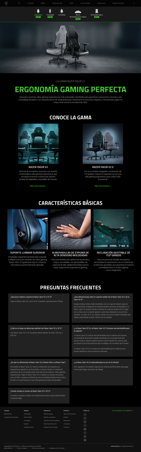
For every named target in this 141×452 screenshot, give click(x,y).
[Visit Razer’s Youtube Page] (85, 429)
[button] (135, 3)
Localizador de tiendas (11, 417)
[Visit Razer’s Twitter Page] (85, 425)
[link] (6, 3)
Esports (26, 424)
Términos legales (22, 448)
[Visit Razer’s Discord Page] (85, 440)
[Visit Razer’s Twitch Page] (85, 436)
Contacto (66, 427)
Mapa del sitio (8, 448)
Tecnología (27, 414)
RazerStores (8, 414)
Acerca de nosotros (70, 414)
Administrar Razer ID (50, 424)
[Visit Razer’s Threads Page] (85, 421)
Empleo (66, 417)
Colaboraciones (29, 427)
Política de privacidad (38, 448)
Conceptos (27, 420)
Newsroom (67, 420)
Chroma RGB (28, 417)
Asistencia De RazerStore (52, 420)
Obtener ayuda (48, 414)
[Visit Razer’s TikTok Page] (85, 432)
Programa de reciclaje (50, 427)
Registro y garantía (49, 417)
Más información (38, 186)
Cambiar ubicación (127, 446)
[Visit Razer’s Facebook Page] (85, 414)
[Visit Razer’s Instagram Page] (85, 418)
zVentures (67, 424)
